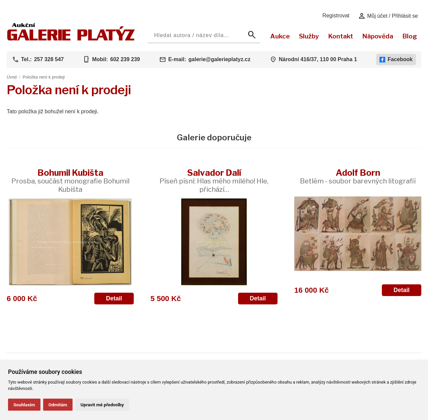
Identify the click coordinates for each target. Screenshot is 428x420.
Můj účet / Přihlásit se (388, 16)
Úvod (12, 77)
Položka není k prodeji (44, 77)
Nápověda (377, 36)
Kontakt (340, 36)
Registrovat (335, 15)
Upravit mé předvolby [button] (102, 404)
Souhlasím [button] (24, 404)
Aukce (280, 36)
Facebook (396, 59)
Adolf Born (358, 176)
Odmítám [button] (57, 404)
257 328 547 (49, 59)
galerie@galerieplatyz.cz (219, 59)
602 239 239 (125, 59)
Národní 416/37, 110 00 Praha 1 (318, 59)
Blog (409, 36)
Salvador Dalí (214, 180)
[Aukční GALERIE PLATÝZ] (71, 39)
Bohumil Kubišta (70, 180)
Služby (309, 36)
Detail (114, 298)
